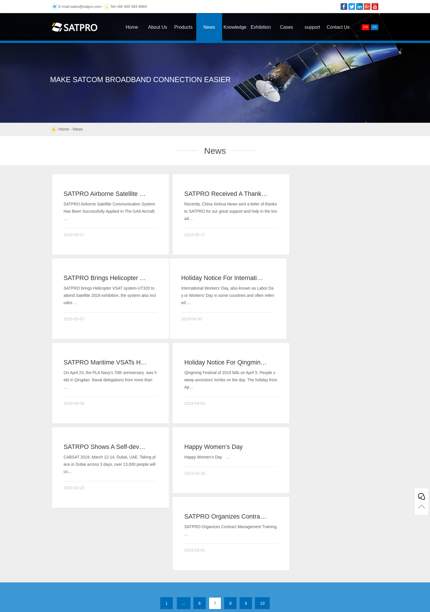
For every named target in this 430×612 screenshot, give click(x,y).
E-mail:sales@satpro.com (231, 543)
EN (375, 27)
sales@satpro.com (86, 6)
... (183, 453)
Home (63, 129)
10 (263, 453)
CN (366, 27)
